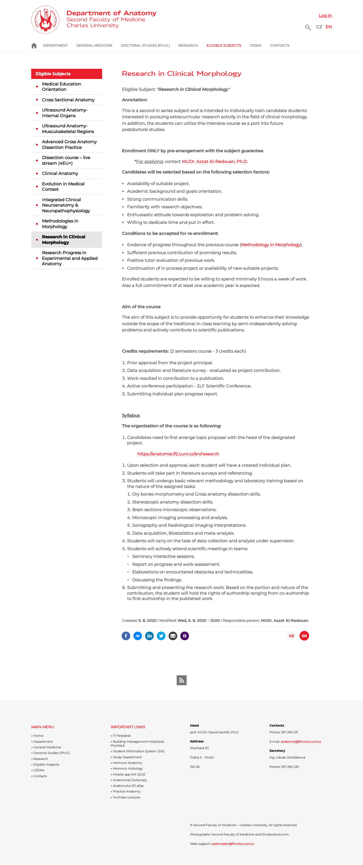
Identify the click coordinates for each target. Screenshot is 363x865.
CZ (319, 26)
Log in (325, 15)
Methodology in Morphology (270, 244)
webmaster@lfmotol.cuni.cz (232, 844)
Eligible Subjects (53, 73)
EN (329, 26)
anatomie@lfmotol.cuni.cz (301, 742)
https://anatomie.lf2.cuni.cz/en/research (178, 454)
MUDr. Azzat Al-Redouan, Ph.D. (215, 161)
